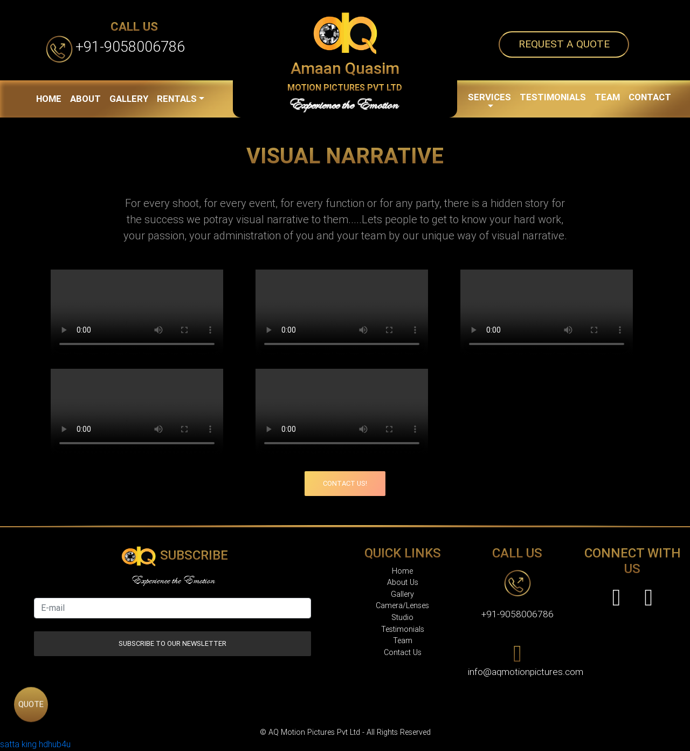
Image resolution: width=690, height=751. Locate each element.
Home (402, 571)
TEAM (607, 97)
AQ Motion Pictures (377, 711)
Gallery (402, 594)
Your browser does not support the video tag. (137, 313)
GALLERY (128, 98)
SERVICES (489, 97)
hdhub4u (55, 744)
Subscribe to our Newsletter (172, 643)
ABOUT (85, 98)
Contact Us (403, 652)
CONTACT (650, 97)
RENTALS (177, 98)
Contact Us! (345, 483)
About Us (402, 582)
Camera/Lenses (402, 605)
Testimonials (402, 629)
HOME (48, 98)
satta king (18, 744)
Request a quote (564, 44)
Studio (402, 617)
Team (402, 640)
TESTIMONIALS (553, 97)
